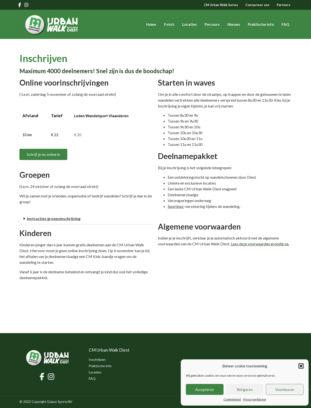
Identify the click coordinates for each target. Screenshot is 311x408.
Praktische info (261, 24)
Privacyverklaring (254, 399)
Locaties (189, 24)
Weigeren (245, 389)
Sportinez (176, 206)
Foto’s (169, 24)
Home (151, 24)
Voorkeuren (284, 389)
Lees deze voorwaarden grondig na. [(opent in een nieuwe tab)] (260, 243)
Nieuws (233, 24)
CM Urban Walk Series (221, 5)
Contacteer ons (257, 5)
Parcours (212, 24)
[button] (301, 366)
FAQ (285, 24)
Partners (283, 5)
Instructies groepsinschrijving (53, 218)
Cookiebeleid (232, 399)
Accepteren (204, 389)
